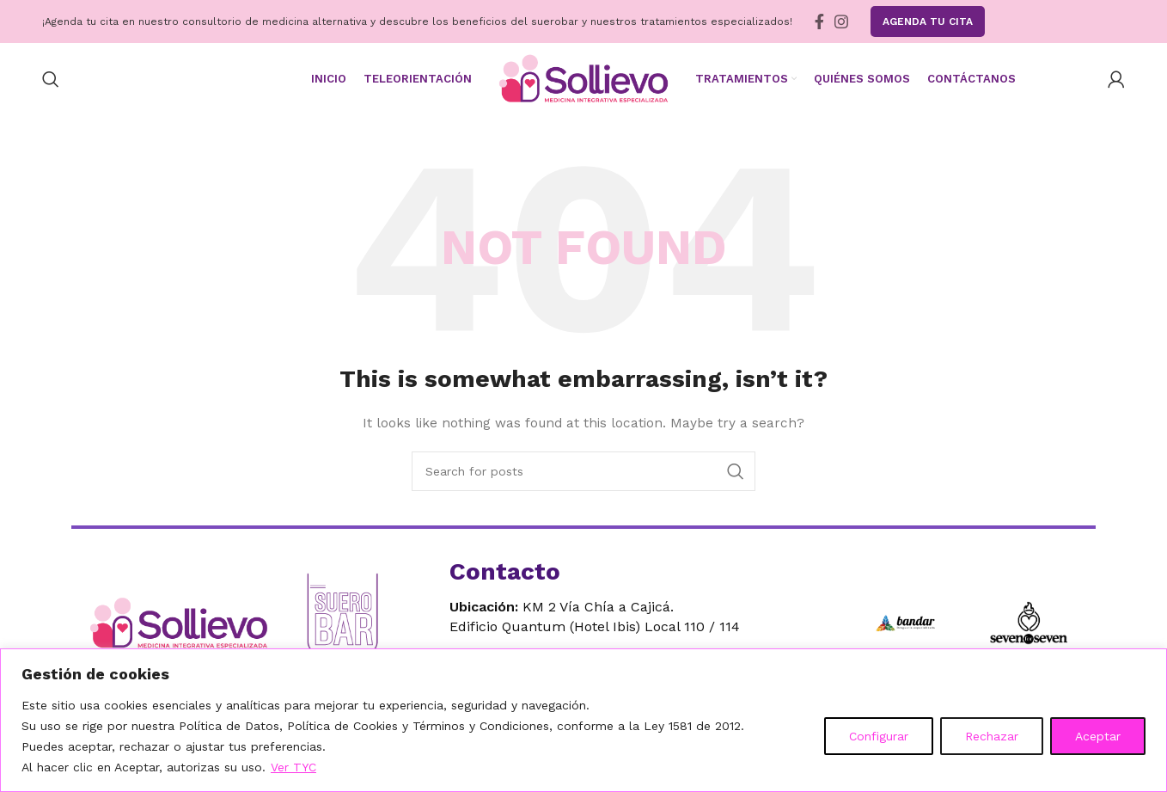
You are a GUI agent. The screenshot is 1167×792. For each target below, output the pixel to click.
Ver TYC (293, 767)
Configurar (878, 736)
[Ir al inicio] (183, 624)
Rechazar (991, 736)
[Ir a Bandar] (905, 624)
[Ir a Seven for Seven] (1028, 624)
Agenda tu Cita (928, 21)
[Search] (51, 80)
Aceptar (1098, 736)
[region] (583, 720)
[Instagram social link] (841, 21)
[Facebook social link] (819, 21)
